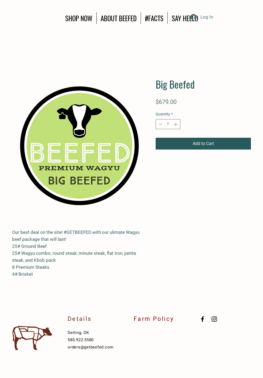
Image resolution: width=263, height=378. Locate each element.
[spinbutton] (168, 124)
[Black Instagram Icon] (214, 319)
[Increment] (176, 124)
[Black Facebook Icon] (202, 319)
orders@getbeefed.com (91, 347)
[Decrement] (159, 124)
